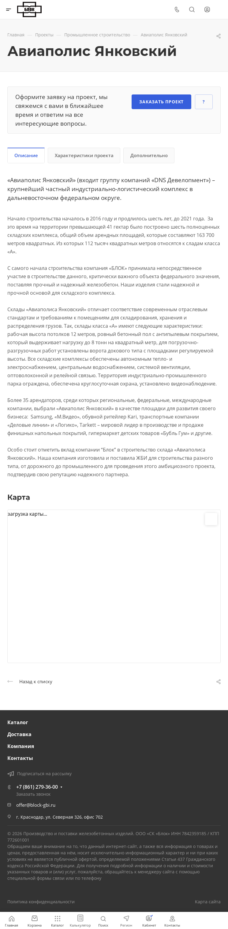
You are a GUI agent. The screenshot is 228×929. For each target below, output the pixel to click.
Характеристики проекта (84, 155)
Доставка (19, 734)
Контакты (20, 758)
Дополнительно (149, 155)
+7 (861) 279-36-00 (37, 786)
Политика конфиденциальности (41, 902)
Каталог (17, 722)
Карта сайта (208, 902)
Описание (26, 155)
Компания (20, 746)
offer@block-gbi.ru (35, 805)
